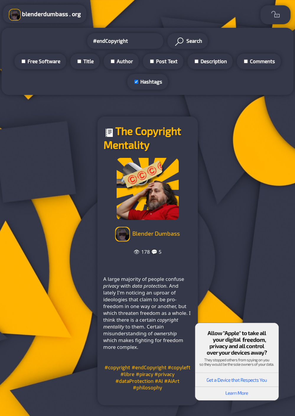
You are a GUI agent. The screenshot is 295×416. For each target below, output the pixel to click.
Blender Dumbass (156, 233)
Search (187, 42)
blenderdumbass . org (45, 15)
